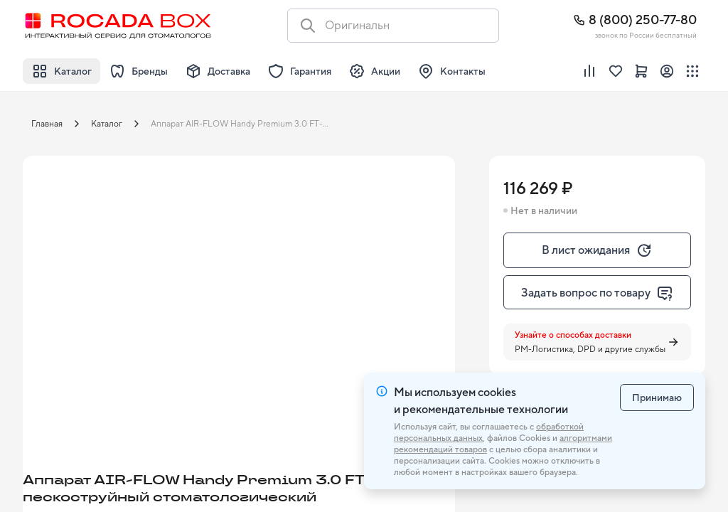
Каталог (106, 124)
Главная (47, 124)
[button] (143, 276)
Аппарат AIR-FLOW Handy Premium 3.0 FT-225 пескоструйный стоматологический (246, 124)
